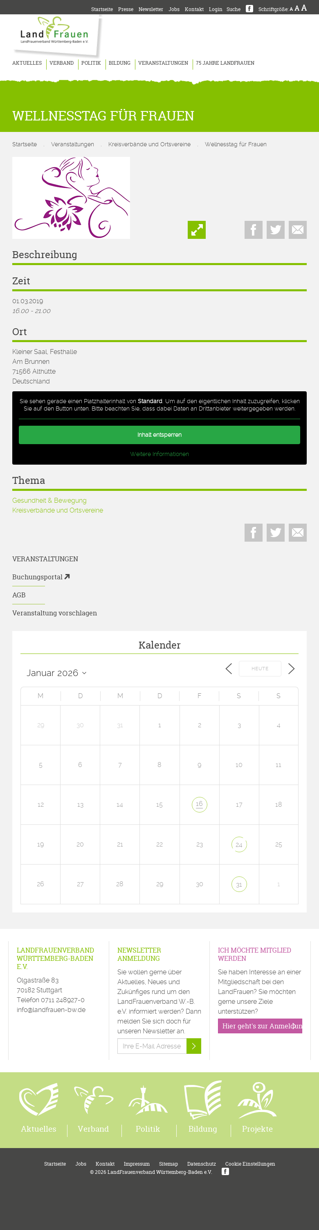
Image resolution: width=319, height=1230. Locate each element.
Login (215, 9)
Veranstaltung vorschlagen (54, 612)
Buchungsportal (37, 576)
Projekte (257, 1128)
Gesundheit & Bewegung (49, 500)
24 (239, 845)
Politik (91, 62)
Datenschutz (201, 1163)
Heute (260, 669)
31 (239, 884)
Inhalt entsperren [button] (159, 434)
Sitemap (168, 1163)
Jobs (174, 9)
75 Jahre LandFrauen (225, 62)
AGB (19, 594)
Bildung (119, 62)
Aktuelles (27, 62)
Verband (61, 62)
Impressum (137, 1163)
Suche (233, 9)
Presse (125, 9)
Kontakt (194, 9)
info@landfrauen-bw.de (51, 1010)
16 (199, 804)
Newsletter (151, 9)
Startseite (102, 9)
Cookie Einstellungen (250, 1163)
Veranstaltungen (163, 62)
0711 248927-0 (63, 1000)
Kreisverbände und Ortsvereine (149, 144)
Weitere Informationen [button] (159, 454)
